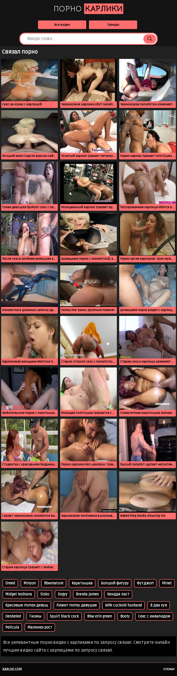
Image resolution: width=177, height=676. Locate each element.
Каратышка (82, 583)
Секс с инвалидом (154, 616)
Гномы (35, 616)
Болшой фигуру (115, 583)
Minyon (30, 583)
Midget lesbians (18, 594)
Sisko (44, 594)
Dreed (10, 583)
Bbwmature (53, 583)
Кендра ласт (118, 594)
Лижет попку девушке (76, 605)
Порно (88, 8)
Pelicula (12, 627)
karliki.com (12, 669)
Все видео (62, 25)
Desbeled (13, 616)
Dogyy (63, 594)
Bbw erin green (99, 616)
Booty (125, 616)
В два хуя (158, 605)
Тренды (113, 25)
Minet (167, 583)
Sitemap (169, 669)
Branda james (87, 594)
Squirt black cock (64, 616)
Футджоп (145, 583)
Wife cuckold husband (123, 605)
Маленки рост (39, 627)
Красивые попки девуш (26, 605)
